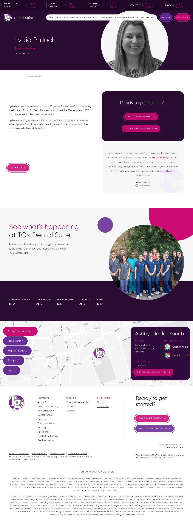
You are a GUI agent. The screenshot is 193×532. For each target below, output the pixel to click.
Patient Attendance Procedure (76, 457)
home (11, 76)
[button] (57, 17)
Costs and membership (124, 17)
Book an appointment (127, 117)
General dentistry (56, 17)
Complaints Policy (77, 454)
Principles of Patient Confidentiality (38, 457)
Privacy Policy (39, 454)
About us (140, 17)
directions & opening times (139, 372)
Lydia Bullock (35, 76)
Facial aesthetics (106, 17)
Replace (90, 17)
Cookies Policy (57, 454)
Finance (13, 457)
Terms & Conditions (19, 454)
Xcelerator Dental (175, 448)
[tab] (20, 331)
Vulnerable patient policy (22, 459)
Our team (150, 17)
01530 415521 (142, 365)
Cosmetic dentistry (75, 17)
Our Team (20, 76)
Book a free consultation (127, 128)
